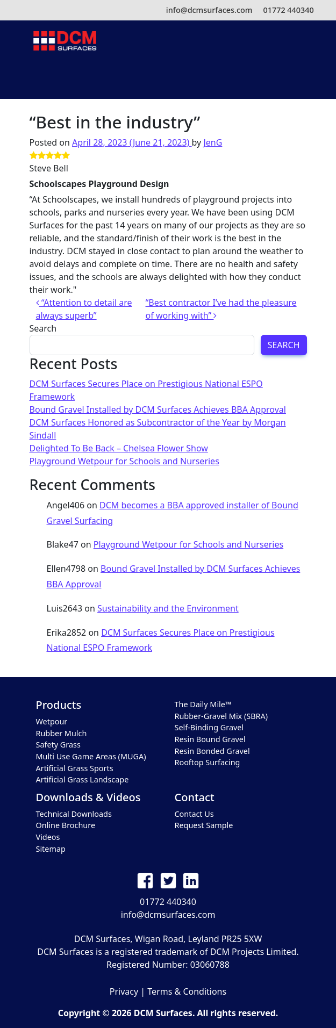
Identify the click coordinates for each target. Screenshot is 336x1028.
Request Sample (204, 825)
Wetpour (52, 721)
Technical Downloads (74, 814)
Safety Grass (58, 744)
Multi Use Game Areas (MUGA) (91, 756)
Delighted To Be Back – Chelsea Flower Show (119, 448)
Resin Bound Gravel (210, 739)
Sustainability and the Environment (168, 608)
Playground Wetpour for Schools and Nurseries (124, 461)
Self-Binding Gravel (209, 727)
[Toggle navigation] (168, 77)
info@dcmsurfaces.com (209, 10)
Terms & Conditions (186, 991)
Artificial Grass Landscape (82, 779)
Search (43, 328)
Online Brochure (66, 825)
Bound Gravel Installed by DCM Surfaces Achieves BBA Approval (158, 409)
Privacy (124, 991)
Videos (48, 837)
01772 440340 (288, 10)
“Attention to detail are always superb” (84, 309)
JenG (212, 142)
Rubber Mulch (61, 733)
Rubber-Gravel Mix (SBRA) (221, 716)
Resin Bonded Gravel (212, 751)
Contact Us (194, 814)
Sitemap (51, 849)
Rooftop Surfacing (207, 762)
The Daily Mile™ (203, 704)
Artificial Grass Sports (74, 768)
